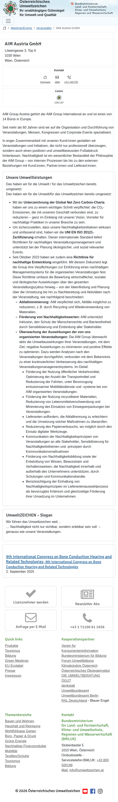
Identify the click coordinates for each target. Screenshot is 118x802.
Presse (10, 670)
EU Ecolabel (14, 665)
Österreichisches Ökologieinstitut (85, 670)
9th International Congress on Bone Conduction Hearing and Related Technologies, (59, 561)
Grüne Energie (15, 741)
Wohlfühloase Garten (20, 731)
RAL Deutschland (74, 700)
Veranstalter (44, 28)
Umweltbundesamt (75, 690)
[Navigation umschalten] (8, 21)
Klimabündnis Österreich (79, 665)
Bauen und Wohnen (19, 721)
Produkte (11, 645)
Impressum (13, 675)
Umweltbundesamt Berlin (79, 695)
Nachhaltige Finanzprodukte (25, 746)
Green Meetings (17, 660)
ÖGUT (66, 680)
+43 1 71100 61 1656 (87, 627)
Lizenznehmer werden (30, 602)
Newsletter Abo (87, 604)
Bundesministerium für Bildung (83, 655)
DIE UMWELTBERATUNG (80, 675)
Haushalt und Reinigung (22, 726)
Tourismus (12, 650)
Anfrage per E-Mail (31, 626)
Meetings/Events (21, 28)
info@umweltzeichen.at (86, 770)
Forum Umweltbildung (77, 660)
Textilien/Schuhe (17, 756)
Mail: (65, 770)
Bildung (10, 655)
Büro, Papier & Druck (20, 736)
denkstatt (68, 685)
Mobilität (11, 751)
